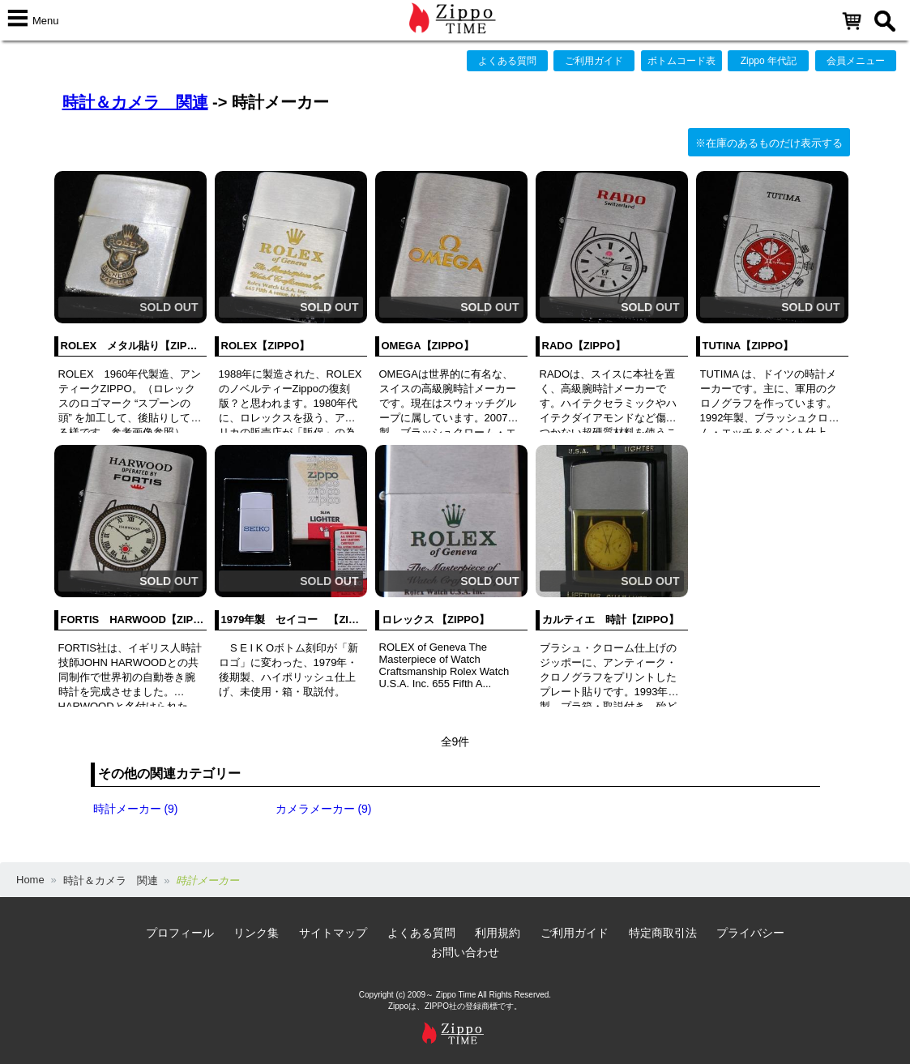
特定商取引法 (663, 932)
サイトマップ (333, 932)
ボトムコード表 (681, 60)
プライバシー (750, 932)
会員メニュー (856, 60)
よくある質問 (507, 60)
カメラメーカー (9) (324, 808)
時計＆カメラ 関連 (135, 102)
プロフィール (180, 932)
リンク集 (256, 932)
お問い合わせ (465, 952)
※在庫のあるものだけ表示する (769, 143)
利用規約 (497, 932)
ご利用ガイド (594, 60)
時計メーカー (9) (135, 808)
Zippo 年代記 (769, 60)
